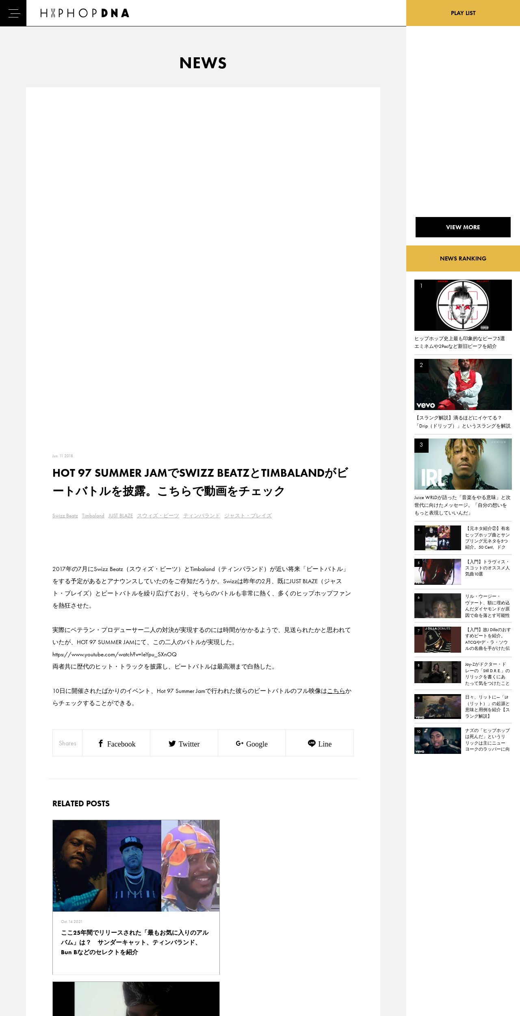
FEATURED (39, 952)
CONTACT (75, 909)
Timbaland (93, 165)
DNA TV (36, 924)
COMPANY (77, 938)
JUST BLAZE (120, 165)
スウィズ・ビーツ (158, 165)
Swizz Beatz (65, 165)
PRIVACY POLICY (83, 924)
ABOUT (35, 966)
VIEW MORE (203, 796)
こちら (336, 340)
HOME (34, 909)
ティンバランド (201, 165)
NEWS (34, 938)
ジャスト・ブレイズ (248, 165)
